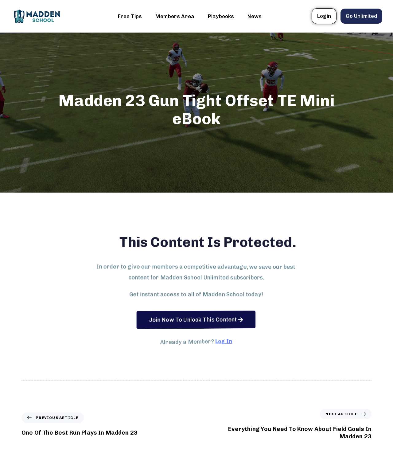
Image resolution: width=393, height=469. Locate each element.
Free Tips (130, 16)
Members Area (174, 16)
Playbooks (221, 16)
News (254, 16)
